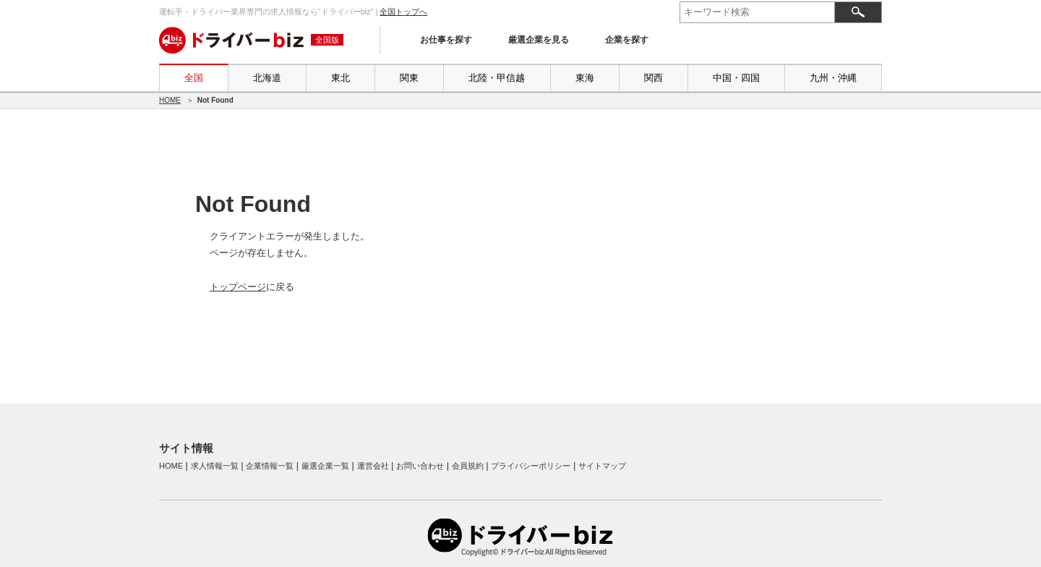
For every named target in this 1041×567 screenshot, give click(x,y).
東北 (340, 77)
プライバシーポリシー (530, 465)
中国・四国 (736, 77)
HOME (170, 100)
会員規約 (468, 465)
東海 (584, 77)
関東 (409, 77)
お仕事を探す (446, 40)
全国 (193, 77)
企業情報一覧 (270, 465)
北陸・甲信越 (496, 77)
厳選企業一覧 (325, 465)
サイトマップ (602, 465)
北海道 (267, 77)
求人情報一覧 (215, 465)
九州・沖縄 (833, 77)
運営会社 (373, 465)
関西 (653, 77)
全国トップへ (403, 11)
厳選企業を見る (538, 40)
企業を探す (626, 40)
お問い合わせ (420, 465)
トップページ (238, 286)
